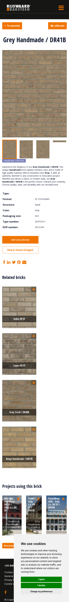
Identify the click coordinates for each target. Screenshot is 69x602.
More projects (10, 545)
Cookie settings (13, 583)
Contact (8, 572)
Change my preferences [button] (41, 591)
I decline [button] (41, 585)
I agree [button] (41, 579)
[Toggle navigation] (61, 8)
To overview (13, 25)
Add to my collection (20, 239)
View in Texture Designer (20, 250)
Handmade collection (14, 160)
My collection (57, 25)
